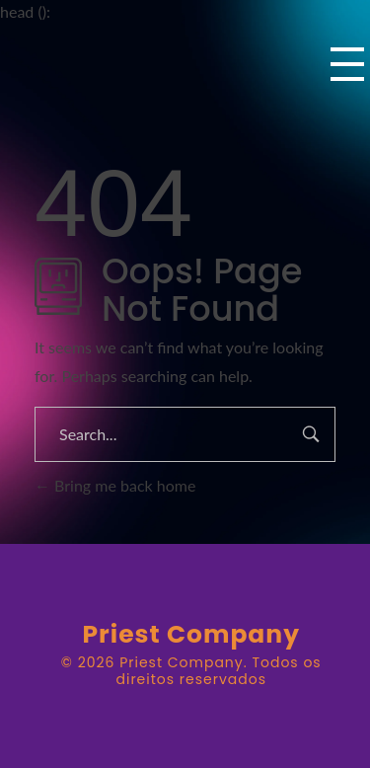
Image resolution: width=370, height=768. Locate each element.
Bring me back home (115, 485)
